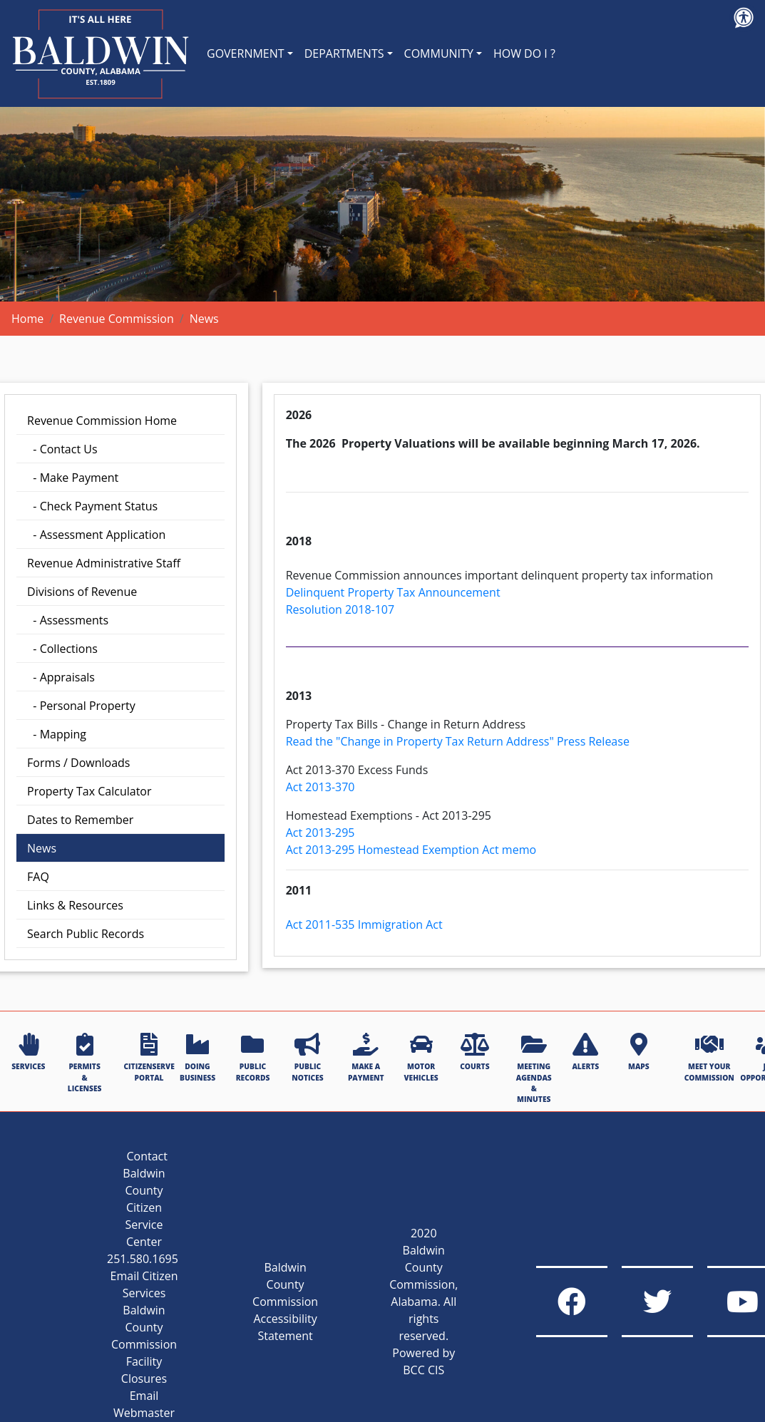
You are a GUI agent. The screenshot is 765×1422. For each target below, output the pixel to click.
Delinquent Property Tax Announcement (393, 592)
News (41, 848)
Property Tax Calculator (89, 791)
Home (27, 318)
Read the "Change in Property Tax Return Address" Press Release (458, 741)
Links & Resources (75, 905)
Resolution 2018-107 (340, 609)
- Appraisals (61, 677)
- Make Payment (72, 477)
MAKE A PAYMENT (366, 1057)
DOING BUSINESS (197, 1057)
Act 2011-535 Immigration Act (364, 924)
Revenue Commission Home (102, 420)
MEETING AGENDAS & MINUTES (534, 1068)
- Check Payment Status (92, 506)
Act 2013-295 (320, 832)
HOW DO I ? (524, 53)
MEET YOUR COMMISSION (709, 1057)
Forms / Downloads (78, 763)
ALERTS (585, 1052)
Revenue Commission (116, 318)
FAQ (38, 877)
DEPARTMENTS (344, 53)
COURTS (474, 1052)
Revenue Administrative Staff (103, 563)
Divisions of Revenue (82, 591)
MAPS (639, 1052)
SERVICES (28, 1052)
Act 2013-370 (320, 787)
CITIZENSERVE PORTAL (148, 1057)
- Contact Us (62, 449)
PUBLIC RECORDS (253, 1057)
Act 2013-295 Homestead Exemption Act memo (411, 849)
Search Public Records (85, 934)
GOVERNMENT (245, 53)
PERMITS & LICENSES (85, 1063)
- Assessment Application (96, 534)
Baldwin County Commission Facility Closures (144, 1344)
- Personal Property (81, 705)
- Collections (62, 648)
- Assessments (67, 620)
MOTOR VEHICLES (421, 1057)
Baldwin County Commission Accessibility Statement (285, 1301)
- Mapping (56, 734)
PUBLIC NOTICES (307, 1057)
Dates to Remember (80, 820)
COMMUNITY (438, 53)
